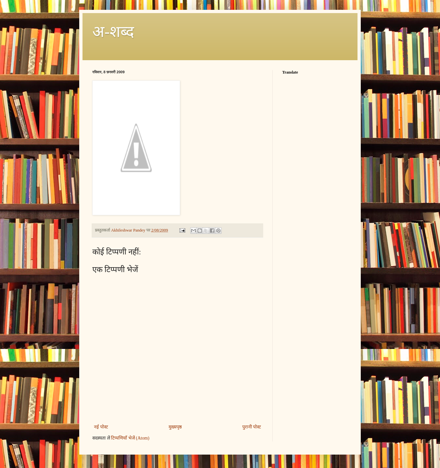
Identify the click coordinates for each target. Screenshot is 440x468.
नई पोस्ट (101, 427)
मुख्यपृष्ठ (175, 427)
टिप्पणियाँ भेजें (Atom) (130, 438)
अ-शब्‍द (113, 31)
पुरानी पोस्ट (251, 427)
